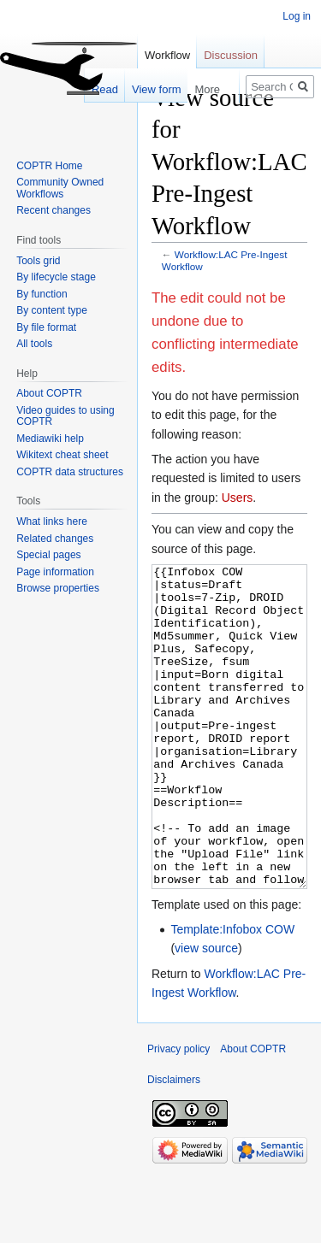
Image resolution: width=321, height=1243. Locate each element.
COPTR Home (49, 166)
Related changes (54, 539)
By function (41, 294)
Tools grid (38, 261)
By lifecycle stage (56, 277)
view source (206, 1012)
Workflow (167, 55)
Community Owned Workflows (60, 188)
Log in (296, 16)
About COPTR (49, 393)
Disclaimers (173, 1144)
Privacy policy (178, 1113)
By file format (46, 327)
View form (144, 89)
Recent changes (53, 210)
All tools (34, 344)
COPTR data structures (69, 472)
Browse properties (57, 588)
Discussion (231, 55)
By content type (51, 310)
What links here (51, 521)
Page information (55, 572)
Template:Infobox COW (232, 993)
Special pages (48, 555)
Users (237, 497)
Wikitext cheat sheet (62, 455)
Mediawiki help (50, 439)
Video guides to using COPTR (65, 416)
